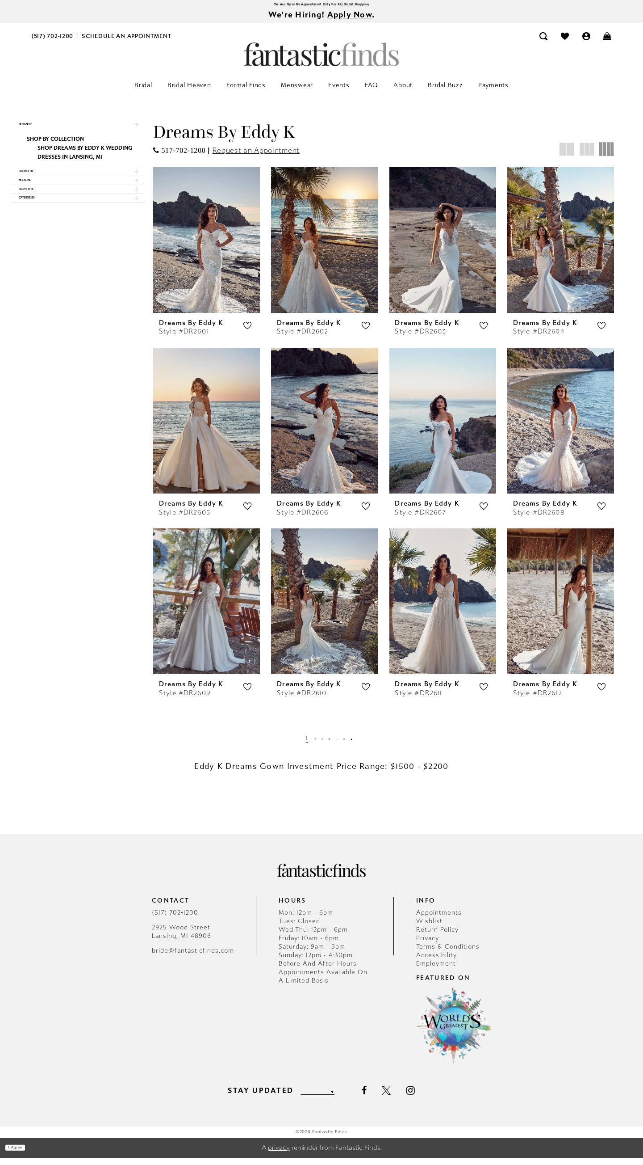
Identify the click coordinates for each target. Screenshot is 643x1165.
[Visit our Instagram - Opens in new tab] (428, 1097)
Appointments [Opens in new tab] (439, 920)
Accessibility (436, 962)
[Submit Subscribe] (347, 1098)
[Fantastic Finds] (321, 61)
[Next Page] (367, 745)
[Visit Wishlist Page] (565, 43)
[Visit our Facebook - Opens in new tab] (381, 1098)
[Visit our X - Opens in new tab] (404, 1098)
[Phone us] (52, 43)
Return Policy (437, 937)
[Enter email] (317, 1098)
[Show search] (544, 43)
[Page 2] (305, 745)
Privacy (427, 945)
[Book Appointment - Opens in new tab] (127, 43)
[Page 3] (317, 745)
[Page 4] (329, 745)
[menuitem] (52, 43)
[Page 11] (355, 745)
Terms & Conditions (448, 954)
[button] (586, 43)
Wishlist (429, 928)
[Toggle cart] (607, 43)
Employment (436, 971)
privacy (279, 1155)
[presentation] (206, 247)
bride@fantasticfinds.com (193, 958)
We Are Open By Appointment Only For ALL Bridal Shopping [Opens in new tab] (321, 6)
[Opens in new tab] (179, 157)
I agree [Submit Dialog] (26, 1155)
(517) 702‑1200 (175, 920)
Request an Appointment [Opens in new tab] (256, 157)
